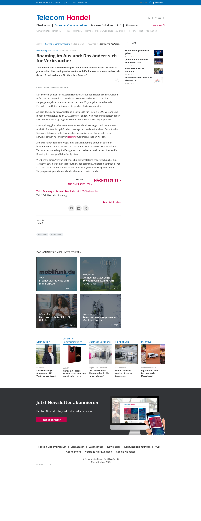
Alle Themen (151, 30)
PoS (119, 25)
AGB (157, 500)
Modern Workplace (104, 30)
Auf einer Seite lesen (80, 237)
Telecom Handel (78, 17)
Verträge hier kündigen (98, 505)
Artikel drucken (112, 255)
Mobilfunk (56, 288)
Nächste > (107, 233)
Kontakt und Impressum (52, 500)
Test (141, 30)
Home (39, 43)
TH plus (66, 30)
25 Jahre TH (120, 30)
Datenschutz (95, 500)
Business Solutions (102, 25)
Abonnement (73, 505)
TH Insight (77, 30)
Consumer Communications (71, 25)
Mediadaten (77, 500)
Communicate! (43, 30)
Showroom (132, 25)
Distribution (43, 25)
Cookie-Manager (125, 505)
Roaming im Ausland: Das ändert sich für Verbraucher (71, 244)
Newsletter (113, 500)
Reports (132, 30)
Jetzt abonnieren (51, 473)
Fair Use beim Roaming (55, 248)
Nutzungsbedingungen (137, 500)
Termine (159, 25)
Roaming (92, 43)
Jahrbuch (56, 30)
